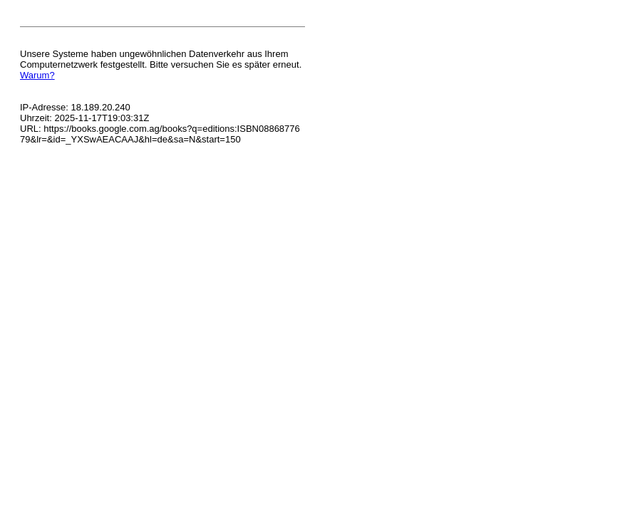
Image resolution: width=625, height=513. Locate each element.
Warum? (37, 75)
